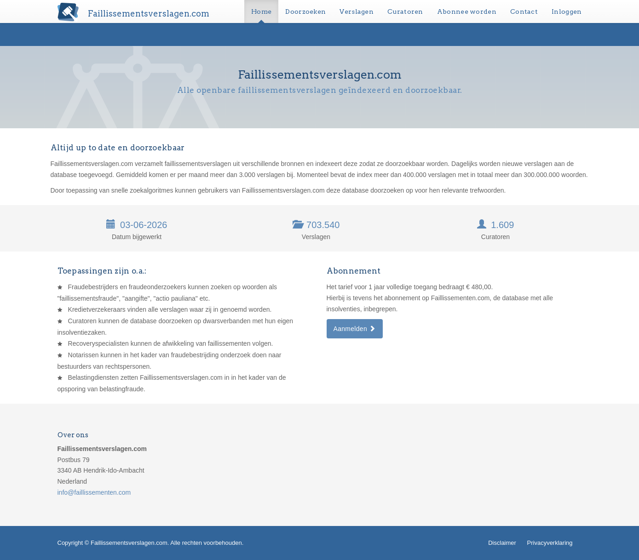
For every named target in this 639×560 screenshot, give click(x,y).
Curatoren (405, 11)
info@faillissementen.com (94, 492)
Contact (524, 11)
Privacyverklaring (550, 542)
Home (261, 11)
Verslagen (357, 11)
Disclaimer (502, 542)
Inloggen (566, 11)
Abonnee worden (466, 11)
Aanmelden (355, 328)
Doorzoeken (305, 11)
